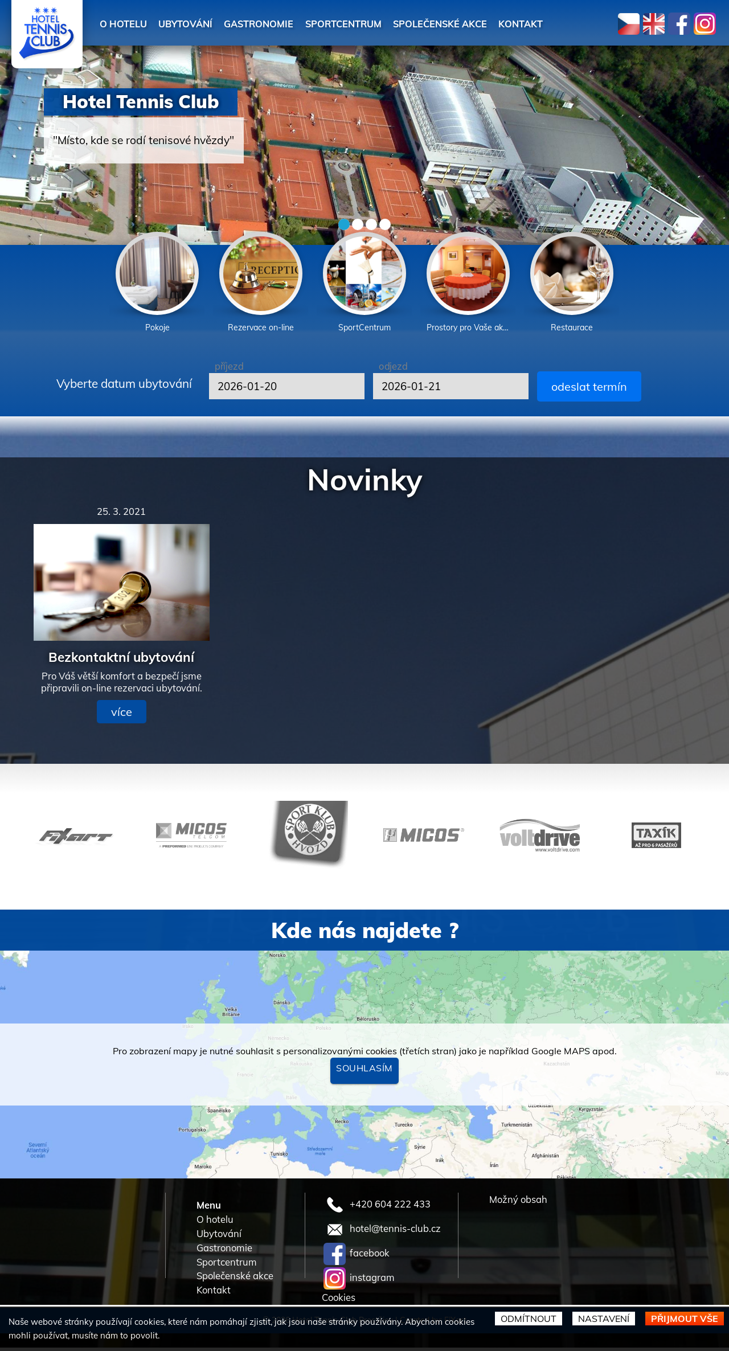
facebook (356, 1257)
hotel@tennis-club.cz (382, 1232)
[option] (157, 284)
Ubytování (195, 23)
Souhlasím (364, 1071)
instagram (359, 1281)
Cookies (338, 1301)
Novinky (365, 482)
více (121, 715)
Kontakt (571, 23)
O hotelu (126, 23)
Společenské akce (481, 23)
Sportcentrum (372, 23)
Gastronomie (277, 23)
